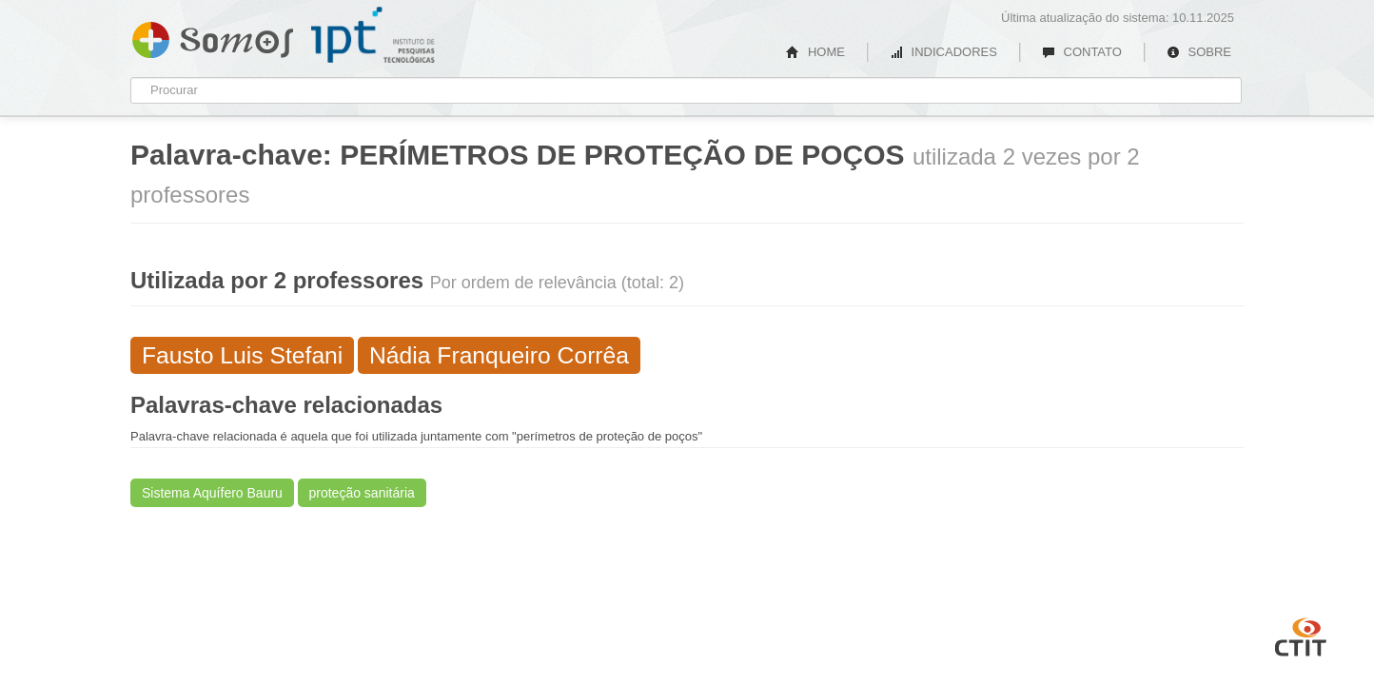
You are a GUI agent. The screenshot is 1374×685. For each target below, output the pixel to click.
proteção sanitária (362, 492)
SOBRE (1199, 52)
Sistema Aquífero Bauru (212, 492)
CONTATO (1082, 52)
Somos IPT (212, 36)
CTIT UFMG (1300, 634)
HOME (815, 52)
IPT (373, 35)
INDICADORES (943, 52)
